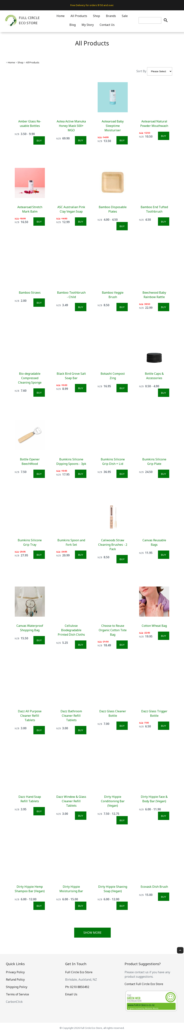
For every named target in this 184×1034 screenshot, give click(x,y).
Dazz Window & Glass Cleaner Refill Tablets (71, 801)
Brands (111, 16)
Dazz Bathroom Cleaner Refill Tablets (71, 715)
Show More (92, 933)
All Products (78, 16)
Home (60, 16)
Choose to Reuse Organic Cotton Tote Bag (113, 630)
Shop (96, 16)
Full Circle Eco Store (78, 972)
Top (180, 950)
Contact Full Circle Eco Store (144, 984)
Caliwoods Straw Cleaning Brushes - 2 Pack (112, 544)
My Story (88, 25)
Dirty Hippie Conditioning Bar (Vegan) (113, 801)
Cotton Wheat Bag (154, 626)
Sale (125, 16)
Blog (72, 25)
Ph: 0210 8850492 (77, 987)
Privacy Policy (15, 972)
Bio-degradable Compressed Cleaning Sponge (30, 378)
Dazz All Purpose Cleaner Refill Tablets (30, 715)
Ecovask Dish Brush (154, 887)
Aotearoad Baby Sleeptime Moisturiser (113, 125)
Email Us (71, 994)
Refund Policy (15, 979)
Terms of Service (17, 994)
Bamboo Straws (30, 292)
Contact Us (107, 25)
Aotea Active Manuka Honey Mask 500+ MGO (71, 125)
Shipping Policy (16, 987)
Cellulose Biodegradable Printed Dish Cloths (71, 630)
